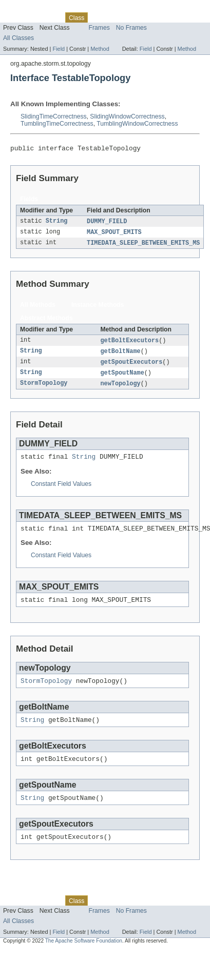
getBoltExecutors (129, 344)
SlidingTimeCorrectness (54, 116)
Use (99, 17)
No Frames (131, 27)
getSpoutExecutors (131, 366)
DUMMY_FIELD (107, 223)
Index (175, 17)
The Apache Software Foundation (83, 959)
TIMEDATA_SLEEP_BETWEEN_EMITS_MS (143, 246)
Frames (99, 27)
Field (58, 49)
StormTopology (43, 389)
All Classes (18, 38)
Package (47, 17)
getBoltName (120, 355)
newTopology (120, 389)
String (57, 223)
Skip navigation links (28, 8)
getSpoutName (122, 378)
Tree (117, 17)
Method (99, 49)
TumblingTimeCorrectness (57, 123)
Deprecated (146, 17)
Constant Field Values (61, 491)
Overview (16, 17)
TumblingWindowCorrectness (137, 123)
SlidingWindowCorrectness (127, 116)
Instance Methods (97, 307)
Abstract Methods (46, 321)
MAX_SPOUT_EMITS (114, 234)
